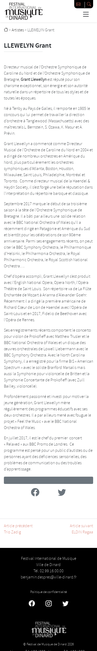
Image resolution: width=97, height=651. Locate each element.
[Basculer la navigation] (85, 14)
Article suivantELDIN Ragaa (81, 529)
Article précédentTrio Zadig (18, 529)
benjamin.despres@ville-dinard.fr (49, 577)
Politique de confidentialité (48, 592)
